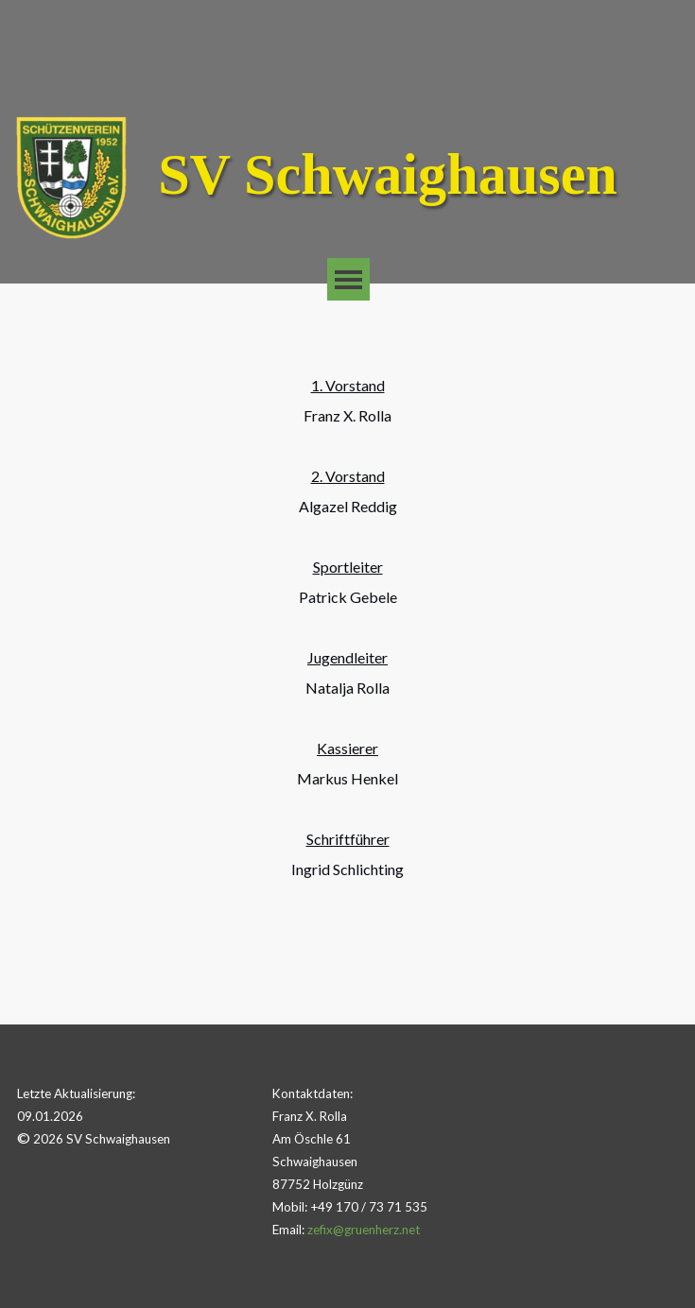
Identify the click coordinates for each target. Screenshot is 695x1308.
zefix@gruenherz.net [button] (363, 1229)
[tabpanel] (348, 654)
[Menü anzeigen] (348, 279)
